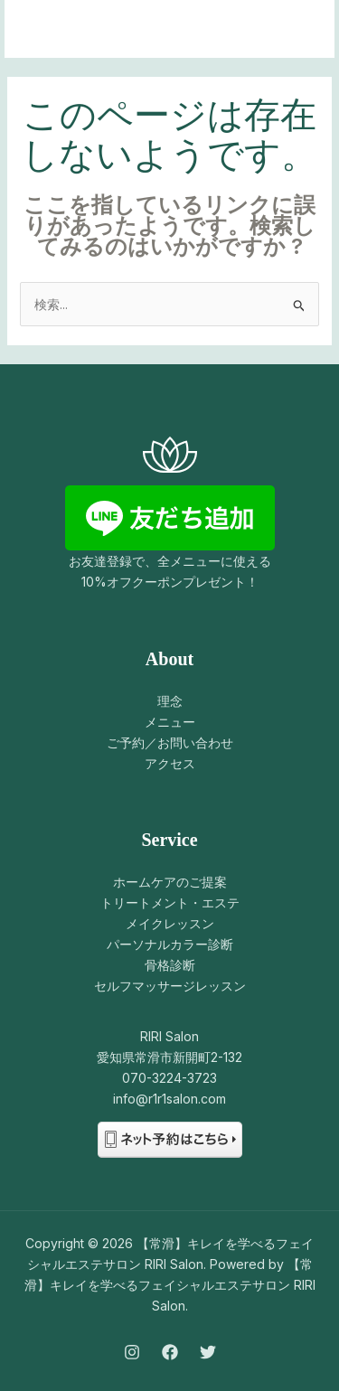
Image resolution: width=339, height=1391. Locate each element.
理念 (170, 701)
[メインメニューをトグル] (297, 29)
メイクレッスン (170, 923)
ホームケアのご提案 (170, 881)
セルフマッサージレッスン (170, 985)
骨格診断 (170, 965)
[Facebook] (170, 1352)
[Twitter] (208, 1352)
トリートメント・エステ (170, 902)
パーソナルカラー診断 (170, 944)
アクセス (170, 763)
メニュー (170, 721)
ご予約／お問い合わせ (170, 742)
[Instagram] (132, 1352)
